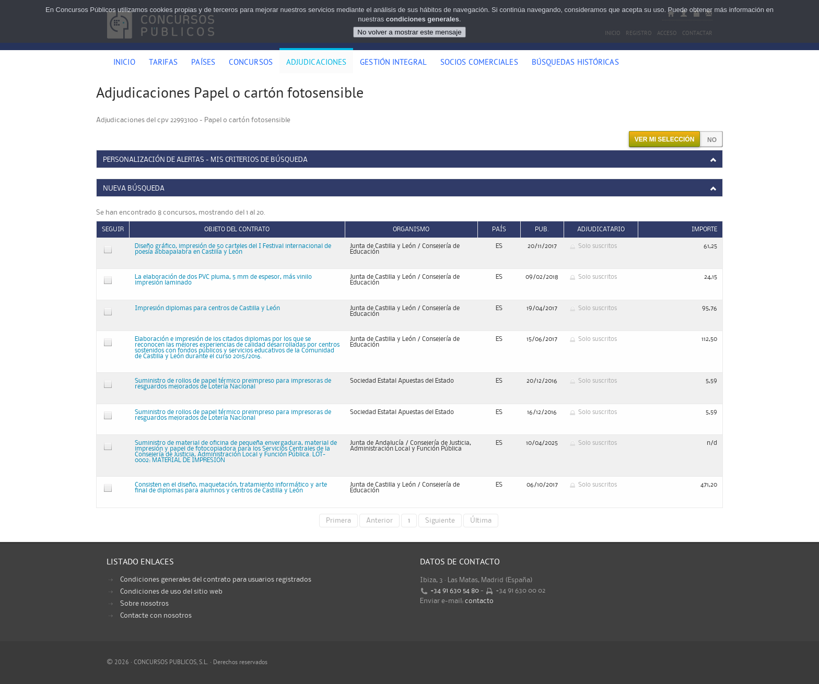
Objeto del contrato (237, 229)
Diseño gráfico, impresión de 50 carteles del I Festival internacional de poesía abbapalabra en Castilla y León (233, 249)
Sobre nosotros (144, 603)
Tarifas (163, 63)
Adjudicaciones (316, 63)
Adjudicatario (601, 229)
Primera (338, 520)
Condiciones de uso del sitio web (171, 591)
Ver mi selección (665, 139)
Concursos (251, 63)
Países (203, 63)
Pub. (542, 229)
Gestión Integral (393, 63)
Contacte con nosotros (156, 615)
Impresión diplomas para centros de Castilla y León (207, 308)
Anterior (379, 520)
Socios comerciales (479, 63)
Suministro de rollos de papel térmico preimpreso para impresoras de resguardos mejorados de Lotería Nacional (233, 384)
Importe (704, 229)
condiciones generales (422, 19)
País (499, 229)
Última (481, 520)
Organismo (411, 229)
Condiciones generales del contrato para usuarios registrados (215, 579)
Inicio (124, 63)
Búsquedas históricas (575, 63)
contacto (479, 601)
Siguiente (440, 520)
